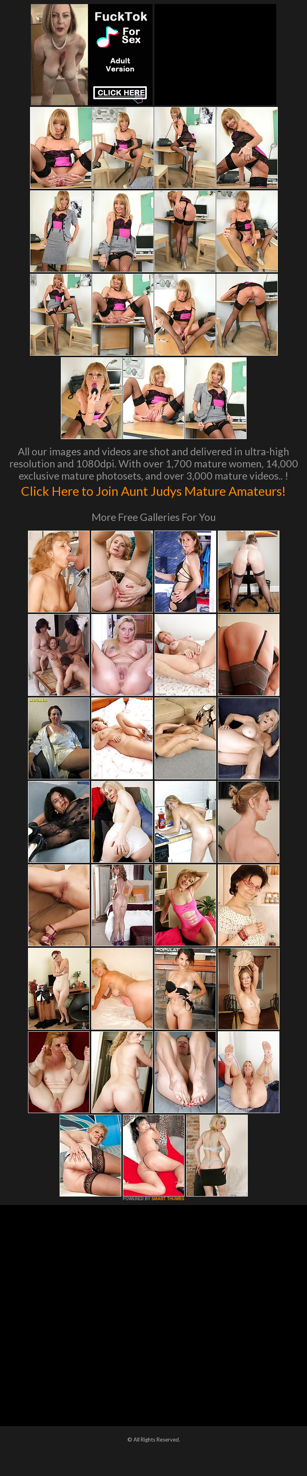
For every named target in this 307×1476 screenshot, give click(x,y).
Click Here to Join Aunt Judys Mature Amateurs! (153, 499)
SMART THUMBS (167, 1216)
